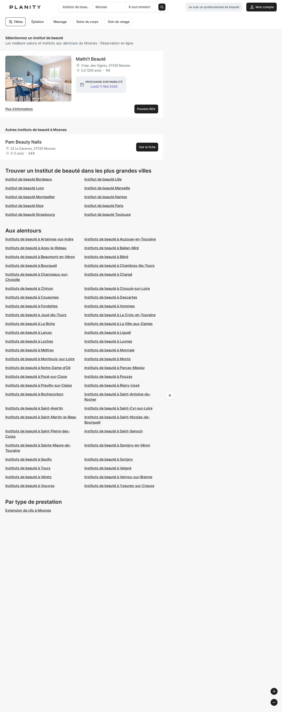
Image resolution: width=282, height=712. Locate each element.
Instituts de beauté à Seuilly (28, 459)
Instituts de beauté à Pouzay (108, 376)
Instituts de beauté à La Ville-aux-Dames (118, 323)
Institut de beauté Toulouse (107, 214)
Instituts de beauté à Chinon (29, 288)
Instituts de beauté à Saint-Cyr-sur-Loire (118, 408)
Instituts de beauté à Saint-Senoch (113, 431)
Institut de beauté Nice (24, 205)
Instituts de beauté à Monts (107, 359)
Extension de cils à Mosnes (28, 510)
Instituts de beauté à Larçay (28, 332)
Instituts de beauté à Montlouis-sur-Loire (39, 359)
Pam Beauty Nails (23, 142)
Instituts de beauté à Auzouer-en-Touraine (120, 239)
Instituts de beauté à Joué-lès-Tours (36, 315)
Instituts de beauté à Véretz (28, 477)
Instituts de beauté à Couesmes (32, 297)
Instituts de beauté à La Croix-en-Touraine (120, 315)
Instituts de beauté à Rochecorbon (34, 394)
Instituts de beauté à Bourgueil (31, 265)
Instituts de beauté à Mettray (29, 350)
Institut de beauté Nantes (105, 197)
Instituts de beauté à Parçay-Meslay (114, 367)
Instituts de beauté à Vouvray (30, 485)
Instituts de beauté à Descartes (110, 297)
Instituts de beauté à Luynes (108, 341)
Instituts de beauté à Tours (27, 468)
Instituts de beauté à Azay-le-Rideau (36, 248)
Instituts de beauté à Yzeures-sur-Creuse (119, 485)
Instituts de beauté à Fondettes (31, 306)
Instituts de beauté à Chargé (108, 274)
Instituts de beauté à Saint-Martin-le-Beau (40, 417)
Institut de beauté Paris (103, 205)
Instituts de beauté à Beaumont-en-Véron (40, 257)
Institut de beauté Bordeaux (28, 179)
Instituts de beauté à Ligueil (107, 332)
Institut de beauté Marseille (107, 188)
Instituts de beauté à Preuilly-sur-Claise (38, 385)
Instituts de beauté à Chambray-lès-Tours (119, 265)
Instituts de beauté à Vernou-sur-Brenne (118, 477)
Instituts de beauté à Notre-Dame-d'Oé (37, 367)
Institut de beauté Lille (103, 179)
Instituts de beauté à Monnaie (109, 350)
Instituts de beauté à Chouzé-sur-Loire (117, 288)
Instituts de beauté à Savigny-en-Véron (117, 445)
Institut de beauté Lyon (24, 188)
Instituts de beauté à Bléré (106, 257)
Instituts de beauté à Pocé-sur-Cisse (36, 376)
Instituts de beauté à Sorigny (108, 459)
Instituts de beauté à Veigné (107, 468)
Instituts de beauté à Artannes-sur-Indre (39, 239)
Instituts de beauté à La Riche (30, 323)
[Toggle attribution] (277, 708)
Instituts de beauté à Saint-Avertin (34, 408)
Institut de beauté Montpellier (30, 197)
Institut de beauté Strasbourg (30, 214)
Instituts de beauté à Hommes (109, 306)
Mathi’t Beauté (91, 59)
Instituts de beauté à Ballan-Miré (111, 248)
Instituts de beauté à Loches (29, 341)
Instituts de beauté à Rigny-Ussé (111, 385)
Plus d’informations (19, 109)
